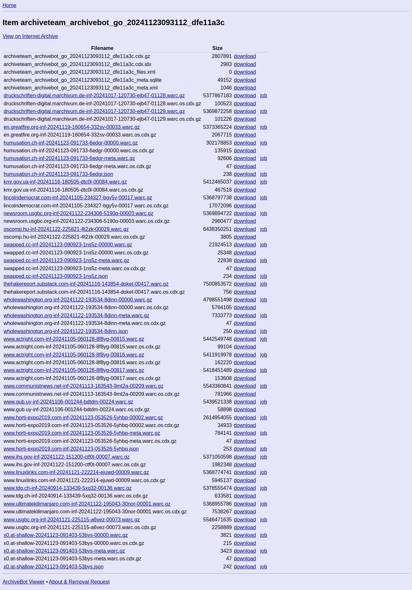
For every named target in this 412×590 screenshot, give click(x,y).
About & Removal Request (79, 582)
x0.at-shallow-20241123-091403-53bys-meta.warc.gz (64, 551)
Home (9, 5)
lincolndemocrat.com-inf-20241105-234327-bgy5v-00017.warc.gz (78, 197)
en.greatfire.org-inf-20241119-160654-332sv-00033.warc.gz (72, 127)
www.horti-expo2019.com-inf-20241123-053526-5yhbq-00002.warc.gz (83, 417)
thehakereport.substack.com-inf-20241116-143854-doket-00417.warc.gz (86, 284)
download (245, 56)
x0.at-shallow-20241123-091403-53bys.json (53, 566)
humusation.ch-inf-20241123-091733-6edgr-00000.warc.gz (71, 143)
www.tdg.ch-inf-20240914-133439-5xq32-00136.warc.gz (68, 488)
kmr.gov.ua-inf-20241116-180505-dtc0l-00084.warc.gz (65, 182)
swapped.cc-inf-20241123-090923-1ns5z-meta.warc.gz (66, 260)
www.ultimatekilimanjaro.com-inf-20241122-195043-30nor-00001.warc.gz (87, 504)
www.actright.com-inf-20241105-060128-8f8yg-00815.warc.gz (74, 339)
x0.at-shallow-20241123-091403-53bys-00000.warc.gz (66, 535)
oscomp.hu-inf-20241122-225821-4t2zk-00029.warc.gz (66, 229)
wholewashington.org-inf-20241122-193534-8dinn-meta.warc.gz (76, 315)
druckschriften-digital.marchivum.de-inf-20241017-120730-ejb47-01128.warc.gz (94, 95)
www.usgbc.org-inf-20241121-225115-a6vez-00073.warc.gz (72, 519)
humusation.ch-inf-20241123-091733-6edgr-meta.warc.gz (69, 158)
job (263, 95)
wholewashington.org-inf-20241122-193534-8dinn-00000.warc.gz (78, 299)
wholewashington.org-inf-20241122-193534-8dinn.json (66, 331)
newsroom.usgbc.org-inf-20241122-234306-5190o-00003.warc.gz (78, 213)
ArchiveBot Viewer (23, 582)
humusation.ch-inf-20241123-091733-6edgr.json (58, 174)
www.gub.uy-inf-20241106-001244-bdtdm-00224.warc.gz (68, 401)
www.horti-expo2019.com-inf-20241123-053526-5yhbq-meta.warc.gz (82, 433)
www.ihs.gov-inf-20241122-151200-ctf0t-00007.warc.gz (66, 457)
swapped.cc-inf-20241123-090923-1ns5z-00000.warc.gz (68, 244)
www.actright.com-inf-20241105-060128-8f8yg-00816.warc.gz (74, 354)
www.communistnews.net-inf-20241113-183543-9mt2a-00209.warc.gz (83, 386)
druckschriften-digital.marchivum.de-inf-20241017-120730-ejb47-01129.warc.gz (94, 111)
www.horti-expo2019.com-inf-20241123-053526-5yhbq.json (71, 449)
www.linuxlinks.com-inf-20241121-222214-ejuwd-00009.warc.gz (76, 472)
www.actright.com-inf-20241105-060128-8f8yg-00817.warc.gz (74, 370)
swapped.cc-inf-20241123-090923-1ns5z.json (56, 276)
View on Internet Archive (30, 36)
